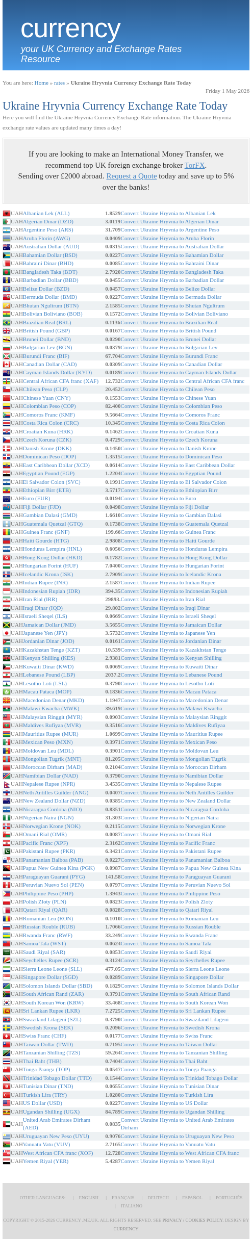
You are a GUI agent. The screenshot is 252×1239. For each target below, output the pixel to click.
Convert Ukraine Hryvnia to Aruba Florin (167, 238)
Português (229, 1197)
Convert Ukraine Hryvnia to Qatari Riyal (167, 910)
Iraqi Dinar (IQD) (43, 608)
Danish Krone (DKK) (47, 448)
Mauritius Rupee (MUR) (51, 734)
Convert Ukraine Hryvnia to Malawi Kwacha (171, 708)
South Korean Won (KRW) (53, 1002)
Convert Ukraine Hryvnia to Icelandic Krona (171, 574)
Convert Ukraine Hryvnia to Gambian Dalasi (171, 515)
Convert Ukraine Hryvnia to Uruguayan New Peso (177, 1136)
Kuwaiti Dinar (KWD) (48, 666)
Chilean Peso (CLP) (45, 389)
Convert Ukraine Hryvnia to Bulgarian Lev (169, 347)
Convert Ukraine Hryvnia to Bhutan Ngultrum (173, 305)
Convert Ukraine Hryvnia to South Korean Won (174, 1002)
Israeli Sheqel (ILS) (45, 616)
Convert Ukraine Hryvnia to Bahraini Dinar (170, 263)
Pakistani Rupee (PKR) (49, 851)
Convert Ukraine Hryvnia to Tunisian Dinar (170, 1086)
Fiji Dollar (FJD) (42, 507)
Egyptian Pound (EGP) (48, 473)
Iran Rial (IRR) (40, 599)
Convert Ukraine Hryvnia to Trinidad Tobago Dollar (179, 1078)
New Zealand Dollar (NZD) (54, 800)
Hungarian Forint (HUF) (50, 565)
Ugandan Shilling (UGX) (51, 1111)
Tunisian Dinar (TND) (48, 1086)
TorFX (195, 165)
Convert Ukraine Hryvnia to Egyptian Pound (171, 473)
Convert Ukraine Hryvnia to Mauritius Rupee (172, 734)
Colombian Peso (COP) (49, 406)
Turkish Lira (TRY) (45, 1095)
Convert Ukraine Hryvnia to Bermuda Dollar (171, 297)
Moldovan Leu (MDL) (48, 750)
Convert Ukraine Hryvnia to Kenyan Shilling (171, 658)
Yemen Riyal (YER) (45, 1161)
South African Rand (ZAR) (53, 994)
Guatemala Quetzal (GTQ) (53, 524)
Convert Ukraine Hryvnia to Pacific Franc (168, 843)
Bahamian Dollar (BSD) (50, 255)
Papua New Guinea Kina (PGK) (59, 868)
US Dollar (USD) (42, 1103)
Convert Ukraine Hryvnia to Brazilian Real (169, 322)
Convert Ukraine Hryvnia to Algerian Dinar (170, 221)
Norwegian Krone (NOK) (52, 826)
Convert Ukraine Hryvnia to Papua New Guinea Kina (181, 868)
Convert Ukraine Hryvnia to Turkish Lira (167, 1095)
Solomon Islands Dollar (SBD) (57, 986)
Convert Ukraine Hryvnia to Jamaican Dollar (171, 625)
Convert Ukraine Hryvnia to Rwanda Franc (169, 935)
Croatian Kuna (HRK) (48, 431)
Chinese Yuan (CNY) (47, 398)
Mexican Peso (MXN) (48, 742)
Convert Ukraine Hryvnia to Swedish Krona (170, 1027)
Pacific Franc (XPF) (45, 843)
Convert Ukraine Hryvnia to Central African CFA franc (183, 381)
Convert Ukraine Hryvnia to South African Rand (175, 994)
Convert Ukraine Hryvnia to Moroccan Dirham (173, 767)
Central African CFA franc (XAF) (60, 381)
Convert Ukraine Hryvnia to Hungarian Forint (172, 565)
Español (192, 1197)
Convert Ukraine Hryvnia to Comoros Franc (170, 414)
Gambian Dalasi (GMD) (50, 515)
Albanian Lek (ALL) (46, 213)
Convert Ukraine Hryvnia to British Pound (168, 330)
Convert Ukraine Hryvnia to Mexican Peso (169, 742)
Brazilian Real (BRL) (47, 322)
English (88, 1197)
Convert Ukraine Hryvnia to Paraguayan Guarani (176, 876)
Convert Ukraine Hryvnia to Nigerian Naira (170, 817)
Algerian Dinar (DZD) (48, 221)
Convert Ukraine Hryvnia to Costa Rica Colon (173, 423)
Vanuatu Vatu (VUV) (46, 1144)
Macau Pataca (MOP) (47, 691)
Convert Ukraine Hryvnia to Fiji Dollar (165, 507)
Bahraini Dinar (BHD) (48, 263)
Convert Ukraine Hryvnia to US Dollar (164, 1103)
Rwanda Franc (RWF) (47, 935)
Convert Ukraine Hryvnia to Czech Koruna (169, 439)
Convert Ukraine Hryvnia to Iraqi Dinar (165, 608)
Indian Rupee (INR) (45, 582)
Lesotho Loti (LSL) (45, 683)
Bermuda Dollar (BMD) (50, 297)
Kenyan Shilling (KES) (49, 658)
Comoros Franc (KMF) (49, 414)
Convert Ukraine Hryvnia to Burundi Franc (169, 356)
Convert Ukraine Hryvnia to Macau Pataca (169, 691)
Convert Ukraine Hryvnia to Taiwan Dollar (169, 1044)
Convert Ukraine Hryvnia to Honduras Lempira (174, 549)
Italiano (131, 1205)
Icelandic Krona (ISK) (48, 574)
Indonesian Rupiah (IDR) (51, 591)
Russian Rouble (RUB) (49, 926)
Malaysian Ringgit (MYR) (53, 717)
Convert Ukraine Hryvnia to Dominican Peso (171, 456)
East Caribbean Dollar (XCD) (56, 465)
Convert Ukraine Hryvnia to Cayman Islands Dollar (179, 372)
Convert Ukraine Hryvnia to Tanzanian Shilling (174, 1052)
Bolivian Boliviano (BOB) (53, 314)
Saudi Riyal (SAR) (44, 952)
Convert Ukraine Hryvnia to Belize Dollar (168, 289)
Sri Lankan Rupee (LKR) (51, 1011)
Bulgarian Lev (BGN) (47, 347)
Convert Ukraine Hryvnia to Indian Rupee (168, 582)
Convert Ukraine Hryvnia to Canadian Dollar (171, 364)
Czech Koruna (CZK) (47, 439)
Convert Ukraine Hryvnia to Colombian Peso (171, 406)
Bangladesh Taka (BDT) (50, 272)
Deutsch (158, 1197)
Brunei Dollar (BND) (47, 339)
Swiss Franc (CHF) (44, 1035)
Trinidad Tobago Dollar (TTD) (57, 1078)
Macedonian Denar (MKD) (53, 700)
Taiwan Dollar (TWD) (48, 1044)
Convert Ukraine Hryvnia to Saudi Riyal (166, 952)
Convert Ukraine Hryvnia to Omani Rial (166, 834)
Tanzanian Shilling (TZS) (51, 1052)
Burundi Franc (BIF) (46, 356)
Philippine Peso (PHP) (48, 893)
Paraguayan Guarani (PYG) (54, 876)
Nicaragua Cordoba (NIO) (52, 809)
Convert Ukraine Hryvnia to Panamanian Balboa (175, 860)
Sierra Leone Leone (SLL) (52, 969)
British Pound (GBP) (46, 330)
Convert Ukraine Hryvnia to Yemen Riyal (167, 1161)
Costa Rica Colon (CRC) (51, 423)
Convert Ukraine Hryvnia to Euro (158, 498)
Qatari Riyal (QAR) (45, 910)
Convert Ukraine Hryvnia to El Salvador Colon (174, 482)
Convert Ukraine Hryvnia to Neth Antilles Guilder (177, 792)
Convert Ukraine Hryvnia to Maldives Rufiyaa (173, 725)
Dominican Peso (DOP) (50, 456)
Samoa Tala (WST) (44, 943)
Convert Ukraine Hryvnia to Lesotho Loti (167, 683)
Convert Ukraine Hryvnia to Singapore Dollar (172, 977)
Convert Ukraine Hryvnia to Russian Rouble (171, 926)
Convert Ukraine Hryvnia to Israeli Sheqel (168, 616)
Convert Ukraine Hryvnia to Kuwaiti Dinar (169, 666)
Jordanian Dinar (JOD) (48, 641)
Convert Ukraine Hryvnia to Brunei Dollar (168, 339)
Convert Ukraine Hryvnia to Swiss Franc (167, 1035)
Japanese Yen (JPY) (45, 633)
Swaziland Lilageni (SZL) (52, 1019)
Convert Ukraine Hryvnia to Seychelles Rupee (173, 960)
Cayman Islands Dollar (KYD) (57, 372)
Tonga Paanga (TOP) (46, 1069)
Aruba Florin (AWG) (46, 238)
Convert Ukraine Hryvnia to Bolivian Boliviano (175, 314)
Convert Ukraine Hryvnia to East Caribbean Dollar (178, 465)
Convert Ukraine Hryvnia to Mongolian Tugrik (173, 759)
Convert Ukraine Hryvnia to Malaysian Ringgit (174, 717)
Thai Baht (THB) (42, 1061)
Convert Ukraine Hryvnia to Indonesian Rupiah (174, 591)
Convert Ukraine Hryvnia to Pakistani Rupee (171, 851)
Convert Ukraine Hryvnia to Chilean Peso (168, 389)
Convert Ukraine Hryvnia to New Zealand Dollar (176, 800)
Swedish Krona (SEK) (48, 1027)
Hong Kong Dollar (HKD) (52, 557)
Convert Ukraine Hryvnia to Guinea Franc (168, 532)
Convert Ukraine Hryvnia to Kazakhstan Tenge (173, 650)
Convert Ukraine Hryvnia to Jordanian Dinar (171, 641)
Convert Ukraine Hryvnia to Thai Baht (164, 1061)
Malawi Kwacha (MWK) (51, 708)
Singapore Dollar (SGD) (50, 977)
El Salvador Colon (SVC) (52, 482)
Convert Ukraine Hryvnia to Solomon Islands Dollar (180, 986)
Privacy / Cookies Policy (193, 1220)
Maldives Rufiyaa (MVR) (52, 725)
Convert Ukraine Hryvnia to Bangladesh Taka (172, 272)
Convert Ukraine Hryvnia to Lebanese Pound (171, 675)
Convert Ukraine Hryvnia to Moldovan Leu (170, 750)
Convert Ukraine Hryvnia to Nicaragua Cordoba (175, 809)
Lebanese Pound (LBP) (49, 675)
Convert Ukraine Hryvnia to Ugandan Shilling (173, 1111)
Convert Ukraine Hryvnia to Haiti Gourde (168, 540)
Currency (70, 28)
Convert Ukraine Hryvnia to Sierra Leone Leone (175, 969)
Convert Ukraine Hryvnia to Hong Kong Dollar (174, 557)
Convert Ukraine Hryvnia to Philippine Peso (170, 893)
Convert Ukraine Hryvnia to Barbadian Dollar (172, 280)
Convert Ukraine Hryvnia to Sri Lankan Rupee (173, 1011)
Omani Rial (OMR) (45, 834)
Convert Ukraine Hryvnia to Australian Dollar (172, 246)
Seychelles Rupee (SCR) (51, 960)
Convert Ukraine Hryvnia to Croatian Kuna (169, 431)
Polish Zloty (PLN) (44, 901)
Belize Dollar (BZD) (46, 289)
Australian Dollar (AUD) (51, 246)
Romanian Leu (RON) (48, 918)
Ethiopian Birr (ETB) (47, 490)
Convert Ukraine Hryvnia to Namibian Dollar (172, 775)
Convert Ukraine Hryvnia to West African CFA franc (180, 1153)
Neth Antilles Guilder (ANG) (56, 792)
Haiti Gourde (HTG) (46, 540)
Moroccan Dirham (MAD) (53, 767)
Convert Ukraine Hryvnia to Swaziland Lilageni (175, 1019)
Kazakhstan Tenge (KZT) (51, 650)
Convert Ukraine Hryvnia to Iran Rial (163, 599)
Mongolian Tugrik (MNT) (52, 759)
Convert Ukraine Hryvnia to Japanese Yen (168, 633)
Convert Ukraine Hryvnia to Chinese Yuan (168, 398)
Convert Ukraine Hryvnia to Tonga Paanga (169, 1069)
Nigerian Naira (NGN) (48, 817)
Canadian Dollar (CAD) (50, 364)
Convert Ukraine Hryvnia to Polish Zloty (167, 901)
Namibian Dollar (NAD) (50, 775)
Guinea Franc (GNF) (46, 532)
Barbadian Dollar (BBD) (51, 280)
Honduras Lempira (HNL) (52, 549)
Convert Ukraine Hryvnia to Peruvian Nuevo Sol (176, 885)
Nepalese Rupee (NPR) (49, 784)
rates (59, 83)
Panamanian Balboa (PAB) (53, 860)
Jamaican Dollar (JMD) (49, 625)
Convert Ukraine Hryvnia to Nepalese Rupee (171, 784)
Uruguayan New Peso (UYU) (56, 1136)
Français (123, 1197)
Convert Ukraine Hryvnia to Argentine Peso (170, 229)
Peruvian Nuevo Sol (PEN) (53, 885)
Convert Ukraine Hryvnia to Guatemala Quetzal (175, 524)
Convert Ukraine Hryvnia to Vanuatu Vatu (168, 1144)
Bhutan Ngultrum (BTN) (51, 305)
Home (41, 83)
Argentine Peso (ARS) (48, 229)
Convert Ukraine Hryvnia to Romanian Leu (170, 918)
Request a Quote (131, 176)
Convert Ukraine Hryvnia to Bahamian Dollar (172, 255)
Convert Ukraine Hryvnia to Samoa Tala (166, 943)
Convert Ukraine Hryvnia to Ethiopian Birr (169, 490)
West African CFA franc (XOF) (58, 1153)
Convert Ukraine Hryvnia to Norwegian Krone (173, 826)
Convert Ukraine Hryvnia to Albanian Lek (168, 213)
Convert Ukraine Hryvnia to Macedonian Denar (174, 700)
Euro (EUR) (36, 498)
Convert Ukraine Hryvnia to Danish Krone (169, 448)
